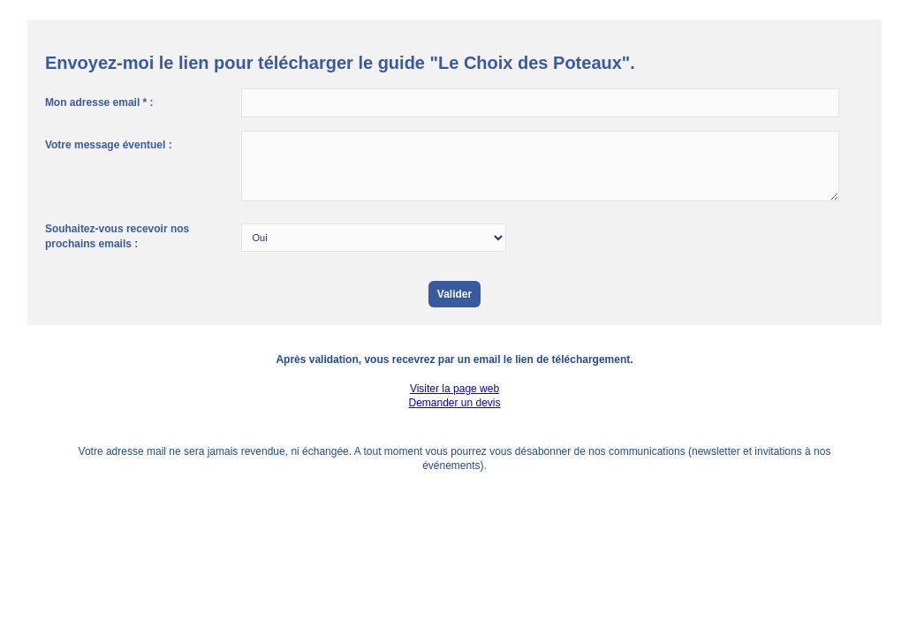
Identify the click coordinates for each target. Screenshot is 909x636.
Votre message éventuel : (108, 145)
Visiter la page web (454, 388)
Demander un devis (454, 403)
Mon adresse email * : (99, 102)
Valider (454, 294)
